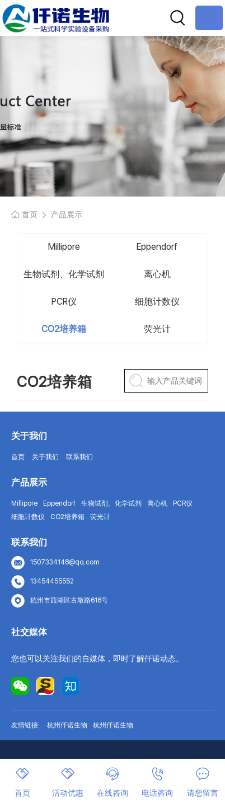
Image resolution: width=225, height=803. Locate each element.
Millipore (64, 246)
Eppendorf (157, 246)
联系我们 (79, 457)
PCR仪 (64, 301)
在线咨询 (112, 782)
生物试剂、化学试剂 (64, 274)
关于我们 (45, 457)
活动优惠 (67, 782)
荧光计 (157, 329)
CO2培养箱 (63, 329)
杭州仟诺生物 (67, 725)
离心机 (157, 274)
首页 (30, 214)
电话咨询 (157, 782)
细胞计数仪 (157, 301)
